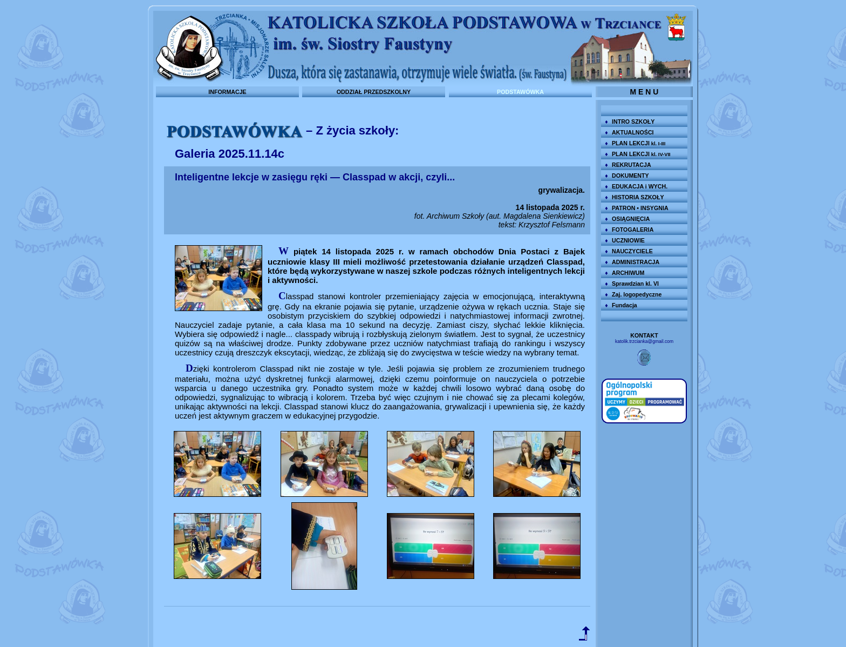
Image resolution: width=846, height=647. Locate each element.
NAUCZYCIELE (632, 251)
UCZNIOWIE (628, 240)
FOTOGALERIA (632, 229)
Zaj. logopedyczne (636, 294)
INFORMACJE (227, 92)
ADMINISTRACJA (635, 262)
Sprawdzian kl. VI (635, 283)
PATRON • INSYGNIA (640, 208)
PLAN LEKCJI (638, 143)
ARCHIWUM (628, 272)
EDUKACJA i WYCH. (639, 186)
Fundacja (624, 305)
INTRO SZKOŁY (633, 121)
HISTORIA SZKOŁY (638, 197)
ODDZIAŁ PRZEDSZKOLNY (374, 92)
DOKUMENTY (630, 175)
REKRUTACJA (631, 164)
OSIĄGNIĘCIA (631, 218)
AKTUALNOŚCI (633, 132)
